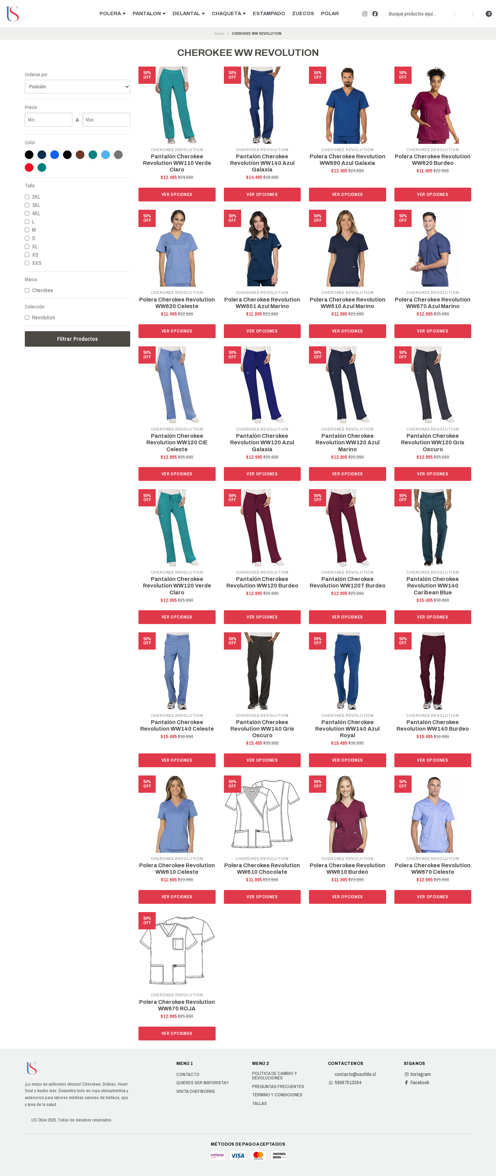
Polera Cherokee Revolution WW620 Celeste (177, 303)
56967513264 (344, 1082)
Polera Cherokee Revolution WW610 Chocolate (262, 868)
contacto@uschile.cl (352, 1074)
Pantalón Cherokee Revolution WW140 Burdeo (432, 725)
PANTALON (149, 13)
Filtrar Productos (77, 339)
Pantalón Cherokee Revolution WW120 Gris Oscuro (432, 442)
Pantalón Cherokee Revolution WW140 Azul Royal (347, 728)
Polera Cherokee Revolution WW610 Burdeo (347, 868)
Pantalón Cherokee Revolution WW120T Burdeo (347, 582)
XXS (33, 263)
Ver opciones (177, 194)
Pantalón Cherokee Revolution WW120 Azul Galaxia (262, 442)
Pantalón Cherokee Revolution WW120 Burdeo (262, 582)
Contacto (187, 1074)
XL (31, 246)
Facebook (416, 1082)
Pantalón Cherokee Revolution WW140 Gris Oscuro (262, 728)
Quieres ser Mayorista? (202, 1082)
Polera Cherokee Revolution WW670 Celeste (433, 868)
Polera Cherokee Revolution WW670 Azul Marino (433, 303)
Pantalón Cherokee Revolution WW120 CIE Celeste (177, 442)
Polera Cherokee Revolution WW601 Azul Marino (262, 303)
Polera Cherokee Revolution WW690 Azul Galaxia (347, 160)
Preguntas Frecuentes (278, 1086)
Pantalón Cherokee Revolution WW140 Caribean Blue (432, 585)
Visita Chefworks (195, 1091)
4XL (32, 213)
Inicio (219, 33)
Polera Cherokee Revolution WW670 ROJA (177, 1005)
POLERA (113, 13)
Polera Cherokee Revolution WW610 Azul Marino (347, 303)
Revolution (40, 317)
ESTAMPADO (269, 13)
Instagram (417, 1074)
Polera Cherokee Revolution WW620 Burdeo (433, 160)
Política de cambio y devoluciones (274, 1075)
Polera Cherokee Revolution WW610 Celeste (177, 868)
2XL (32, 196)
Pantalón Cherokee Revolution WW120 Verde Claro (177, 585)
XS (31, 254)
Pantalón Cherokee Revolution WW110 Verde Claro (177, 163)
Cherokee (39, 290)
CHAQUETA (229, 13)
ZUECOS (303, 13)
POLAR (330, 13)
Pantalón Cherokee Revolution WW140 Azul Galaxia (262, 163)
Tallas (259, 1103)
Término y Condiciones (277, 1095)
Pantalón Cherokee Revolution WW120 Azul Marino (348, 442)
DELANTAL (189, 13)
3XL (32, 205)
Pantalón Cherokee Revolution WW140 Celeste (177, 725)
